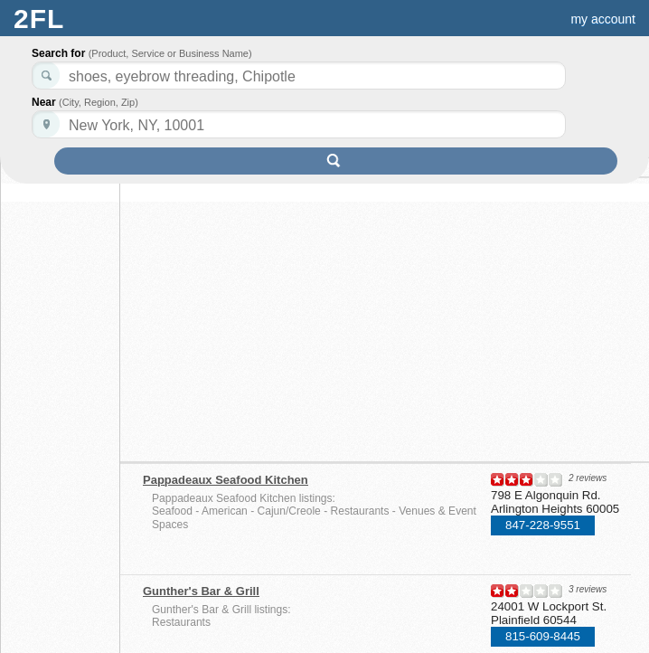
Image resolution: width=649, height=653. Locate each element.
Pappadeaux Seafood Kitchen (225, 480)
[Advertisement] (299, 313)
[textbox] (299, 124)
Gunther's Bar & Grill (201, 591)
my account (602, 19)
